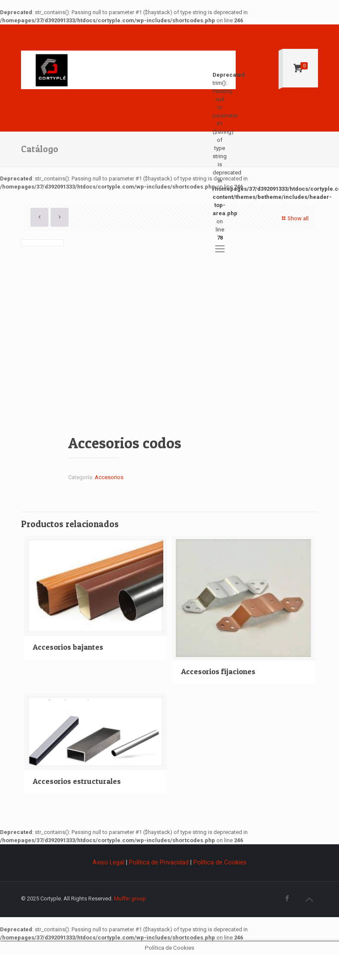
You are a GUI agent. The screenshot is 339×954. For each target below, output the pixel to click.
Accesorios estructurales (77, 781)
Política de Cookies (219, 862)
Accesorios (109, 477)
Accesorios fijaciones (218, 671)
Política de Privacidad (159, 862)
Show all (294, 218)
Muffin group (130, 898)
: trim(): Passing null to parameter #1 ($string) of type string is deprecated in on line (220, 74)
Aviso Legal (109, 862)
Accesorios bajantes (68, 646)
